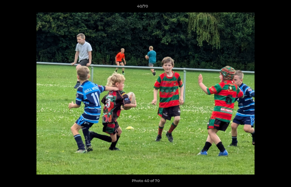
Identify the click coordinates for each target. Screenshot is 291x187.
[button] (269, 7)
